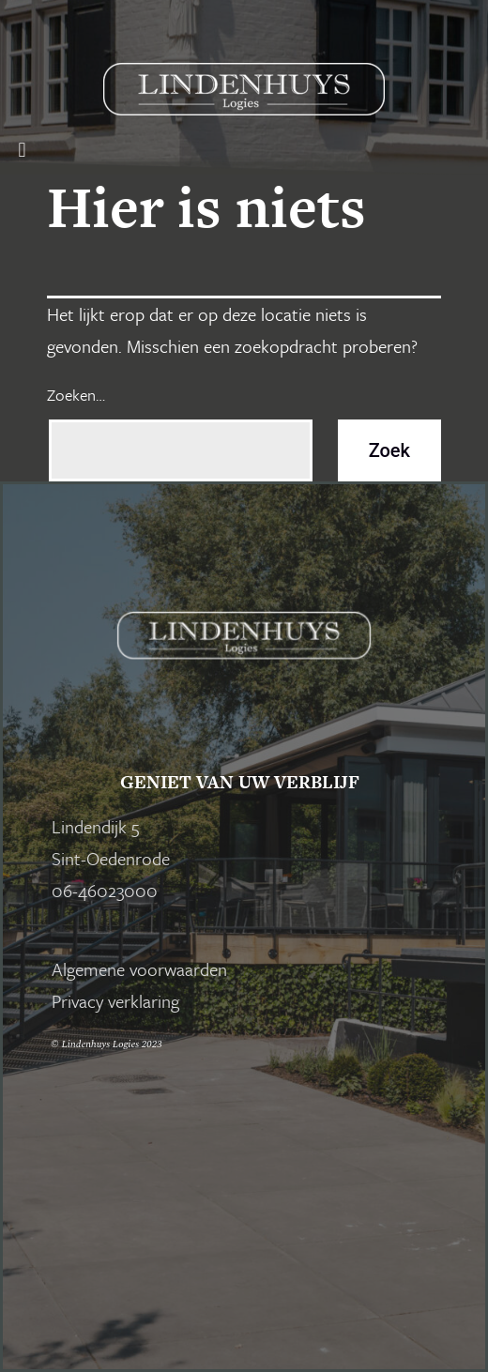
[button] (22, 149)
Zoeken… (76, 394)
